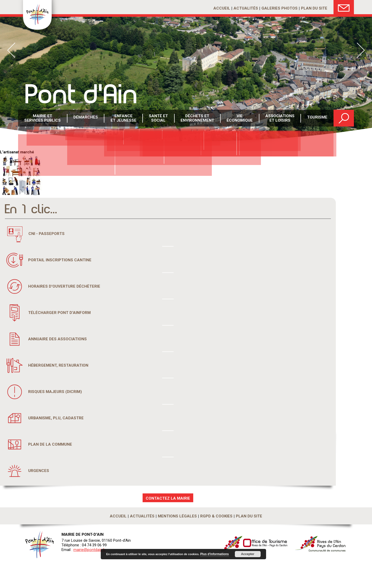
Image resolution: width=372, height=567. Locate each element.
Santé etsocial (158, 118)
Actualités (246, 8)
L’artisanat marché (17, 152)
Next (361, 50)
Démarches (86, 118)
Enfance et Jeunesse (123, 118)
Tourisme (317, 118)
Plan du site (314, 8)
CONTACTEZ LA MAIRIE (168, 498)
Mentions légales (177, 516)
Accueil (221, 8)
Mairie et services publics (43, 118)
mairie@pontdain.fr (89, 549)
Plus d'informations (213, 554)
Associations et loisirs (280, 118)
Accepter (245, 554)
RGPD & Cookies (216, 516)
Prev (11, 50)
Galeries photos (279, 8)
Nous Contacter (344, 7)
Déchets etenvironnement (197, 118)
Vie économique (240, 118)
